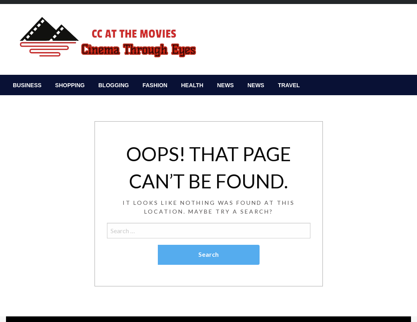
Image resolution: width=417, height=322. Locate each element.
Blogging (113, 85)
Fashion (155, 85)
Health (192, 85)
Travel (289, 85)
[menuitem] (27, 85)
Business (27, 85)
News (225, 85)
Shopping (70, 85)
